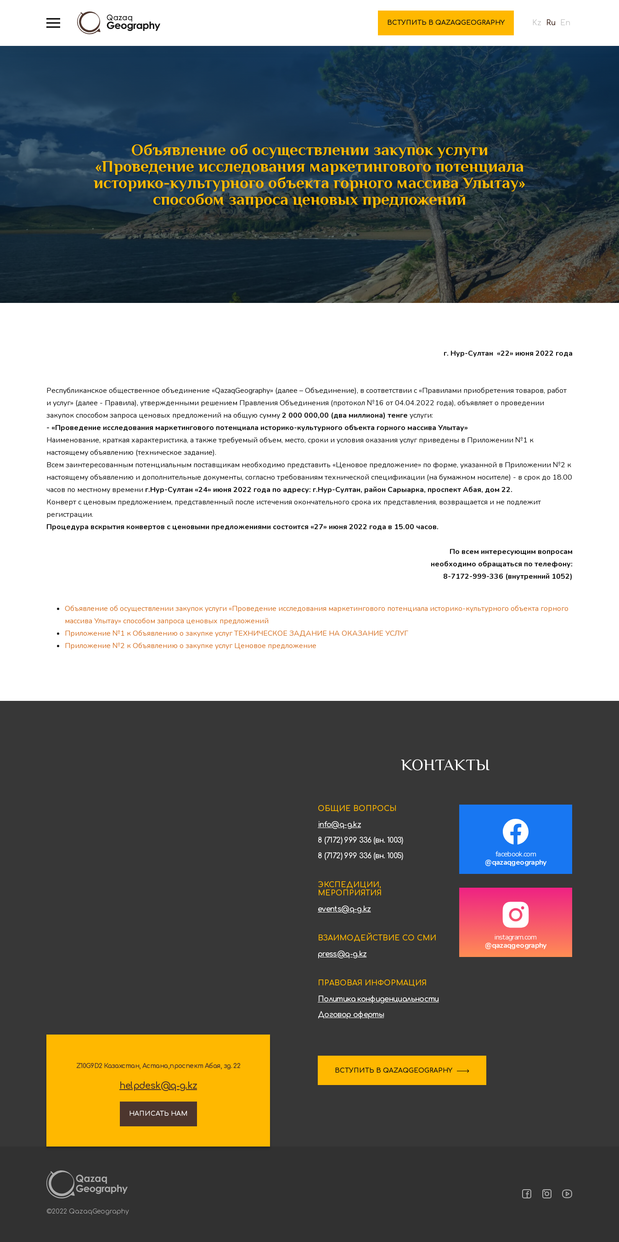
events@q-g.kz (344, 909)
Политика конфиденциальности (378, 999)
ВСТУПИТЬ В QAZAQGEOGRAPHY (393, 1070)
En (565, 23)
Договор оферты (351, 1015)
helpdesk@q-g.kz (158, 1086)
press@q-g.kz (342, 954)
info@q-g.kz (339, 825)
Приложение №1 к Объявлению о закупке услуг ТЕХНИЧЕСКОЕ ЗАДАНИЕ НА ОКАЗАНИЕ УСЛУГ (236, 633)
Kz (536, 23)
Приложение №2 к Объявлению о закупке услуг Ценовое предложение (190, 646)
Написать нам (158, 1113)
